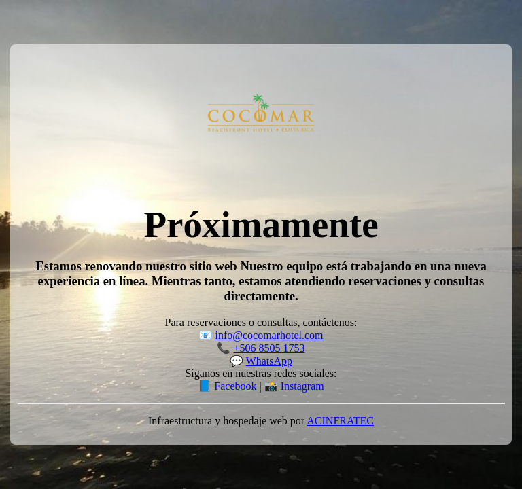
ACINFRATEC (340, 421)
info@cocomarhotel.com (269, 335)
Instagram (301, 386)
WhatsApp (269, 361)
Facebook (236, 386)
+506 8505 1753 (268, 348)
